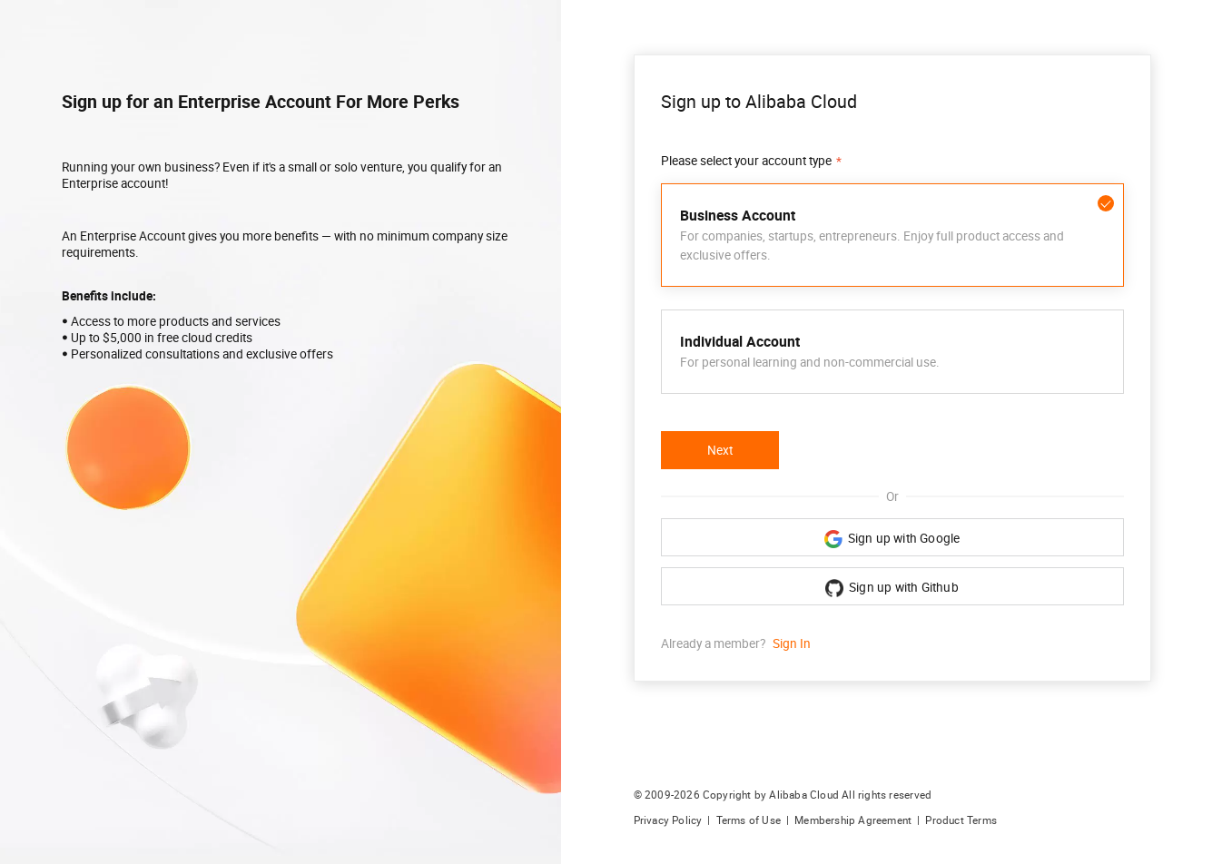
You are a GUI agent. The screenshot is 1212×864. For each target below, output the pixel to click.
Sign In (792, 643)
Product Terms (961, 820)
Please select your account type (746, 160)
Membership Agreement (852, 820)
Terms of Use (748, 820)
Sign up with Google (892, 539)
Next (720, 450)
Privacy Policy (668, 820)
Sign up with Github (892, 588)
